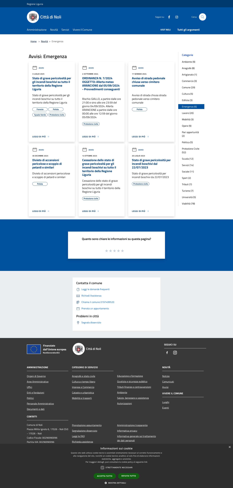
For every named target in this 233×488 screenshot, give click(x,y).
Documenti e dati (36, 409)
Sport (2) (186, 178)
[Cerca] (202, 17)
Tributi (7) (187, 184)
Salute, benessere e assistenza (133, 398)
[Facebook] (168, 17)
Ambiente (122, 392)
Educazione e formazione (130, 376)
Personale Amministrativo (40, 403)
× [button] (229, 447)
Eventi (165, 407)
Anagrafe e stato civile (83, 376)
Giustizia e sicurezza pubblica (132, 381)
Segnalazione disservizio (84, 431)
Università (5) (189, 197)
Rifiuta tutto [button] (129, 476)
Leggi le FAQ (78, 436)
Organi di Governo (36, 376)
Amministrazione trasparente (132, 425)
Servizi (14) (188, 165)
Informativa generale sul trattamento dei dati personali (136, 438)
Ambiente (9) (188, 62)
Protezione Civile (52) (190, 150)
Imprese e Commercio (83, 387)
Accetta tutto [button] (104, 476)
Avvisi (38, 67)
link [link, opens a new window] (145, 462)
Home (33, 41)
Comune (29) (188, 87)
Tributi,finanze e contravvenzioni (134, 387)
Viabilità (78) (188, 203)
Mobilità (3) (188, 119)
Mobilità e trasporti (82, 398)
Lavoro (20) (188, 113)
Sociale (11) (188, 171)
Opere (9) (186, 126)
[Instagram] (175, 17)
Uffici (29, 387)
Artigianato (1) (189, 74)
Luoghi (165, 402)
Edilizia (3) (187, 100)
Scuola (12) (187, 159)
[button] (116, 482)
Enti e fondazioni (35, 392)
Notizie (166, 376)
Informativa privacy (127, 431)
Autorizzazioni (124, 403)
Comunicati (168, 381)
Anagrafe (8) (188, 68)
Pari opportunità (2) (190, 134)
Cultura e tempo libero (83, 381)
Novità (44, 41)
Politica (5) (187, 142)
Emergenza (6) (189, 106)
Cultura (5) (187, 94)
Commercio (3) (189, 81)
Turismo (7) (187, 191)
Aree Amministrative (37, 381)
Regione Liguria (35, 4)
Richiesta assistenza (82, 441)
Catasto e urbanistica (83, 392)
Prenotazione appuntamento (87, 425)
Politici (30, 398)
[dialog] (116, 466)
